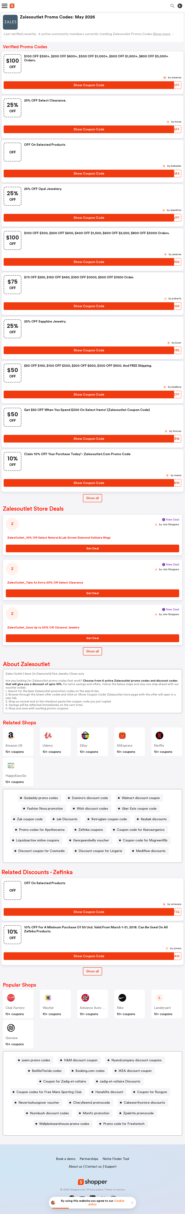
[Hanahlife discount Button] (107, 1092)
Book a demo (65, 1158)
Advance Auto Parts (95, 1007)
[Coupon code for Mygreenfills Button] (144, 840)
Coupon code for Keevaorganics (141, 829)
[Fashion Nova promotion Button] (43, 808)
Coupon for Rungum (152, 1092)
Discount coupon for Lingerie (100, 851)
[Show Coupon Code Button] (89, 85)
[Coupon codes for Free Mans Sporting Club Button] (47, 1092)
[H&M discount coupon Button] (79, 1060)
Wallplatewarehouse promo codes (64, 1123)
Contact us (93, 1166)
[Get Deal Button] (92, 548)
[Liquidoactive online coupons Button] (36, 840)
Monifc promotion (96, 1113)
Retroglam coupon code (109, 819)
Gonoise (11, 1038)
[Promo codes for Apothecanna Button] (40, 830)
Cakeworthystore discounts (144, 1102)
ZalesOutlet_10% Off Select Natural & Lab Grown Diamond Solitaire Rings (59, 537)
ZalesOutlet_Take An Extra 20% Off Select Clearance (45, 582)
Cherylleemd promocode (91, 1102)
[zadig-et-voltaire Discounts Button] (119, 1081)
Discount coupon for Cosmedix (41, 851)
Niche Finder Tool (116, 1158)
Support (110, 1166)
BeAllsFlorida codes (47, 1070)
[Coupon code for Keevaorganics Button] (139, 830)
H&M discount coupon (81, 1060)
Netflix (159, 745)
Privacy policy (95, 1189)
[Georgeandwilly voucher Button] (89, 840)
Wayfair (48, 1007)
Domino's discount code (90, 798)
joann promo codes (36, 1060)
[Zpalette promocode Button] (137, 1113)
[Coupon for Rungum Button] (150, 1092)
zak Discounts (67, 819)
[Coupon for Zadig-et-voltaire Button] (63, 1081)
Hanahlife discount (109, 1092)
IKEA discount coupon (135, 1070)
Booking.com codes (90, 1070)
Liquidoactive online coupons (37, 840)
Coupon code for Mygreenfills (145, 840)
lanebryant (162, 1007)
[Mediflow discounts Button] (149, 851)
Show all (92, 971)
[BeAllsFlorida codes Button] (45, 1071)
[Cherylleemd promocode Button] (90, 1102)
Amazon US (13, 745)
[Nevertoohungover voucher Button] (37, 1102)
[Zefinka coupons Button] (89, 830)
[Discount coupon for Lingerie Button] (98, 851)
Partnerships (89, 1158)
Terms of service (115, 1189)
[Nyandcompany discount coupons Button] (135, 1060)
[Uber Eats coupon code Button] (138, 808)
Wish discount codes (92, 808)
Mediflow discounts (150, 851)
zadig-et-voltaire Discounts (120, 1081)
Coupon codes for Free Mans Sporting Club (48, 1092)
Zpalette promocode (138, 1113)
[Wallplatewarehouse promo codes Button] (63, 1124)
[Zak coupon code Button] (28, 819)
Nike (120, 1007)
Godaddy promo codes (41, 798)
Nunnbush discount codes (49, 1113)
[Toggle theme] (179, 5)
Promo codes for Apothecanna (42, 829)
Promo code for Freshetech (124, 1123)
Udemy (48, 745)
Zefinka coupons (90, 829)
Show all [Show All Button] (92, 498)
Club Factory (15, 1007)
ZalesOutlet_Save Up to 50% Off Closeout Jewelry (43, 627)
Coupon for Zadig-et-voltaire (64, 1081)
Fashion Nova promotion (45, 808)
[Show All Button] (92, 971)
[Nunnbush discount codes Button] (48, 1113)
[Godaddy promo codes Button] (39, 798)
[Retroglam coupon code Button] (107, 819)
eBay (83, 745)
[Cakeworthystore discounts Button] (143, 1102)
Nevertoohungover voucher (38, 1102)
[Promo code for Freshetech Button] (122, 1124)
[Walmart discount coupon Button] (139, 798)
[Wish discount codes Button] (91, 808)
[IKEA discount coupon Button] (133, 1071)
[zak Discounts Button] (65, 819)
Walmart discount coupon (141, 798)
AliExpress (125, 745)
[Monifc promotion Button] (95, 1113)
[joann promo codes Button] (34, 1060)
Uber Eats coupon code (139, 808)
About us (75, 1166)
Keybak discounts (154, 819)
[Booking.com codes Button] (88, 1071)
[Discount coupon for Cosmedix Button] (40, 851)
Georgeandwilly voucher (91, 840)
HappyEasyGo (15, 775)
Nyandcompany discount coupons (136, 1060)
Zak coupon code (30, 819)
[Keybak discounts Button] (152, 819)
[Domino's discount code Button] (88, 798)
